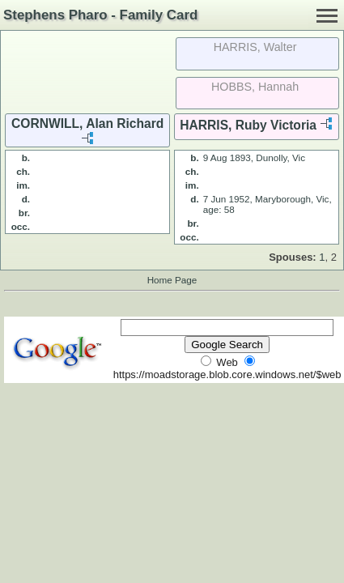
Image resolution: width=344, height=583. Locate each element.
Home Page (172, 279)
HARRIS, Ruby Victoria (248, 125)
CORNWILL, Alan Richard (87, 123)
